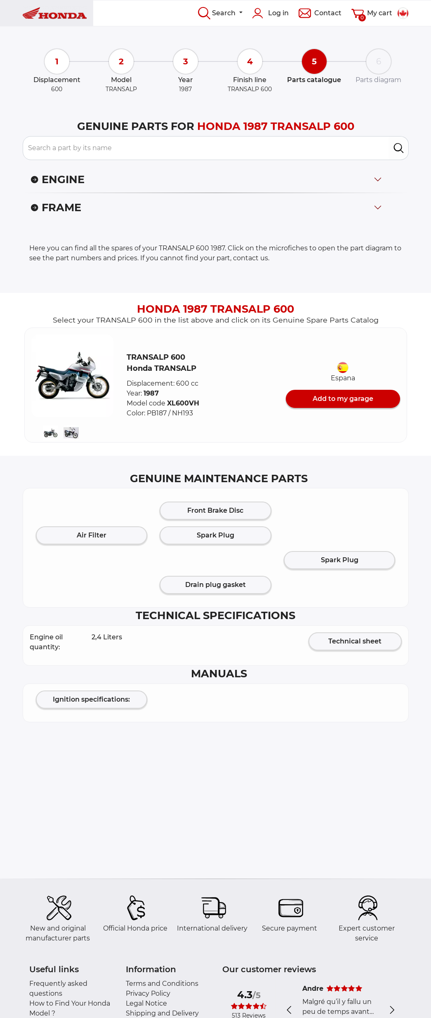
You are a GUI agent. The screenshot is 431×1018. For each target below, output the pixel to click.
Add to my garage (343, 399)
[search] (399, 148)
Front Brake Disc (215, 510)
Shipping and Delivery (162, 1013)
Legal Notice (146, 1003)
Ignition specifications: (91, 699)
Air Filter (91, 535)
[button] (72, 376)
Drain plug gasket (215, 585)
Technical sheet (355, 641)
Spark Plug (215, 535)
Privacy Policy (148, 993)
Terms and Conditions (162, 983)
